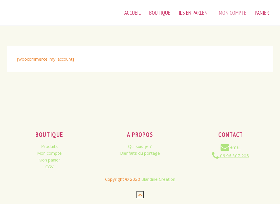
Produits (49, 146)
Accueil (132, 12)
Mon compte (49, 153)
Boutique (159, 12)
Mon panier (49, 160)
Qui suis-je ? (140, 146)
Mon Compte (232, 12)
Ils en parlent (194, 12)
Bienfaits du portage (140, 153)
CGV (49, 166)
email (230, 147)
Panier (262, 12)
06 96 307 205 (230, 155)
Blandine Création (158, 179)
